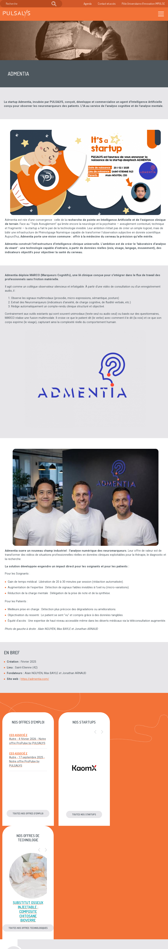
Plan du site (86, 917)
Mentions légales (90, 905)
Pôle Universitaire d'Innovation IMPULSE (143, 3)
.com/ (45, 679)
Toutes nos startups (84, 814)
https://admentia (31, 679)
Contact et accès (107, 3)
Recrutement (60, 917)
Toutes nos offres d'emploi (28, 813)
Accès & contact (62, 929)
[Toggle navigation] (161, 14)
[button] (95, 732)
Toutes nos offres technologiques (139, 814)
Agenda (88, 3)
